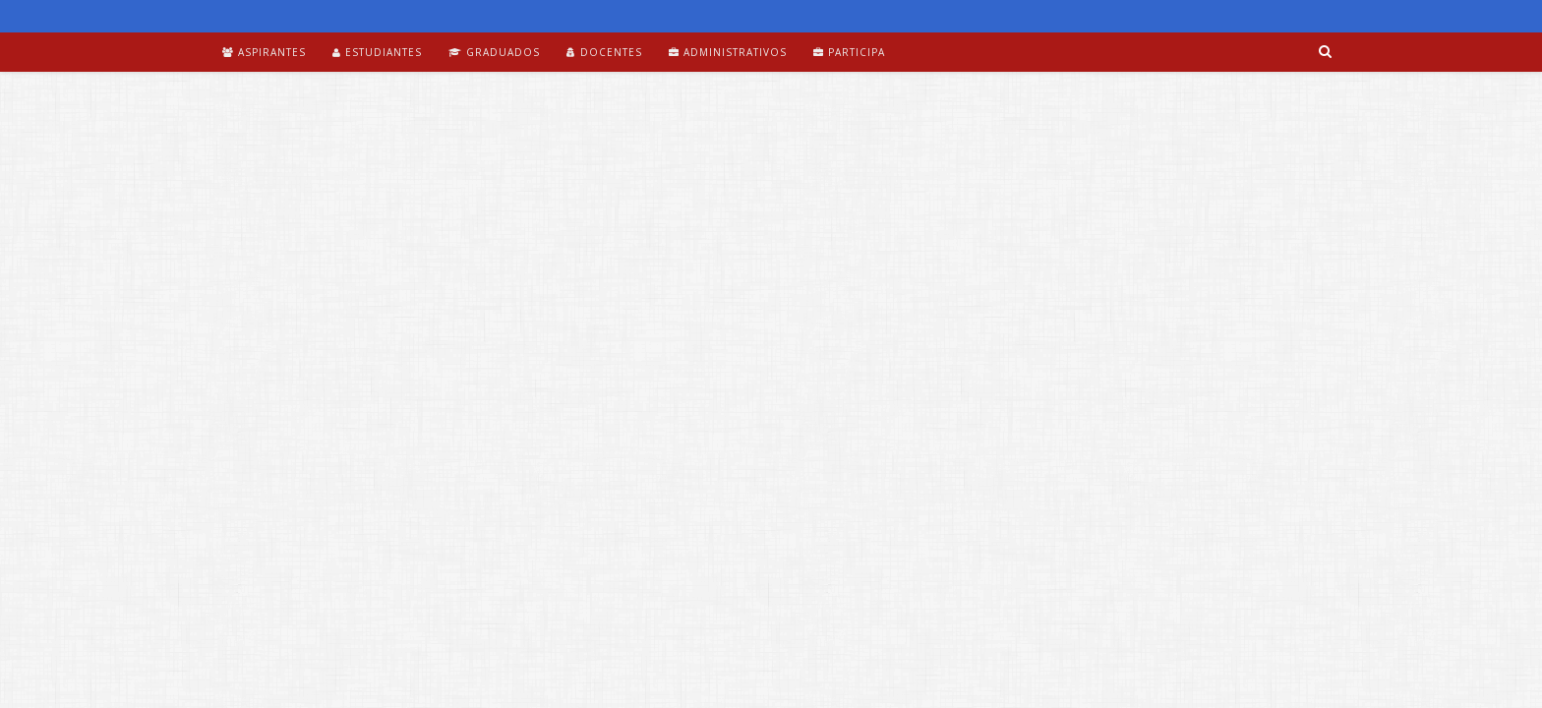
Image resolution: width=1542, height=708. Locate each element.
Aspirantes (264, 52)
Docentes (604, 52)
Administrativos (728, 52)
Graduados (494, 52)
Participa (849, 52)
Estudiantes (377, 52)
